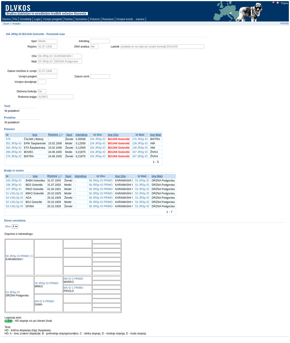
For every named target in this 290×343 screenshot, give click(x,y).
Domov (6, 19)
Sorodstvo (81, 19)
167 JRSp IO (140, 152)
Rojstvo (53, 134)
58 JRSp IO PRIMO (101, 180)
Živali (6, 23)
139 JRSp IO (140, 143)
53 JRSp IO (142, 180)
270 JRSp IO (140, 139)
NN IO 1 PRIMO (73, 287)
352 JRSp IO (14, 147)
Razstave (108, 19)
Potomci (95, 19)
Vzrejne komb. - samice (130, 19)
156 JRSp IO (14, 184)
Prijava (284, 3)
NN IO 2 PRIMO (73, 278)
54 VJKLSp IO (14, 197)
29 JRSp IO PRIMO (46, 283)
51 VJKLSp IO (14, 193)
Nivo (8, 226)
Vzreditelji (25, 19)
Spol (69, 134)
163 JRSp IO (14, 180)
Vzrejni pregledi (52, 19)
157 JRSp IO (14, 189)
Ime (34, 134)
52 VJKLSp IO (14, 202)
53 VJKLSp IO (14, 206)
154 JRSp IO (97, 139)
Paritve (68, 19)
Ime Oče (113, 134)
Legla (37, 19)
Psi (15, 19)
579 (8, 139)
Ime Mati (155, 134)
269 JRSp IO (14, 152)
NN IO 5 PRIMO (44, 301)
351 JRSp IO (14, 143)
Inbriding (81, 134)
